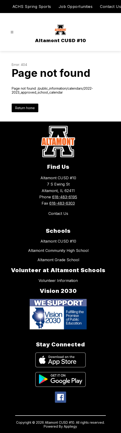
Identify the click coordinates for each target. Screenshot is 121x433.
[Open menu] (12, 32)
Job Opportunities (76, 6)
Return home (25, 108)
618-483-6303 (62, 203)
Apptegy (70, 426)
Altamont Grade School (58, 259)
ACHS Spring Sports (31, 6)
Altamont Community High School (58, 250)
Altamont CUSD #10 (58, 241)
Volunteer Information (58, 280)
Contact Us (110, 6)
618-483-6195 (64, 197)
